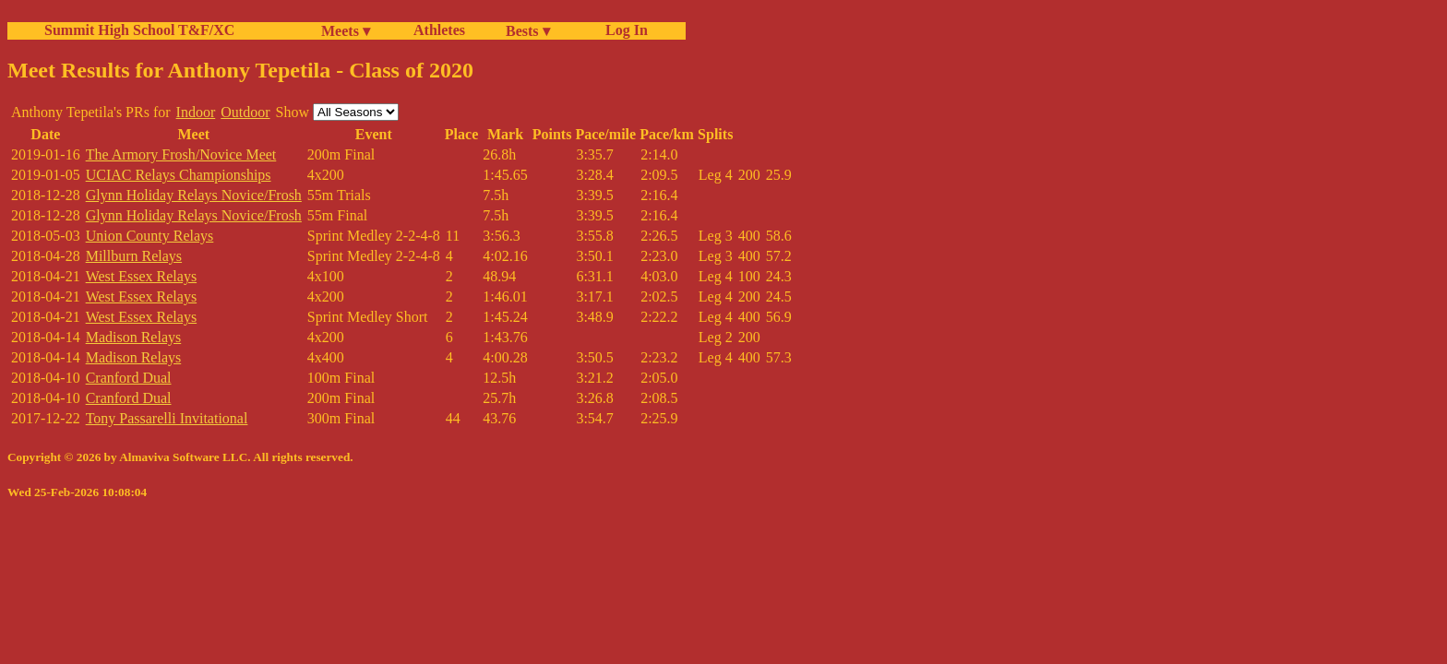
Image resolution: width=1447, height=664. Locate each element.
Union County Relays (150, 235)
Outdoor (245, 112)
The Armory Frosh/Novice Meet (181, 154)
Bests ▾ (528, 31)
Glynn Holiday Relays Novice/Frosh (194, 195)
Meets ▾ (345, 31)
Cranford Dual (129, 377)
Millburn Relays (134, 256)
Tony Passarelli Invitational (167, 418)
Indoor (196, 112)
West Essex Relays (141, 276)
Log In (623, 30)
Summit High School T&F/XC (139, 30)
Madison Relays (134, 337)
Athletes (439, 30)
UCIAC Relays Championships (178, 175)
